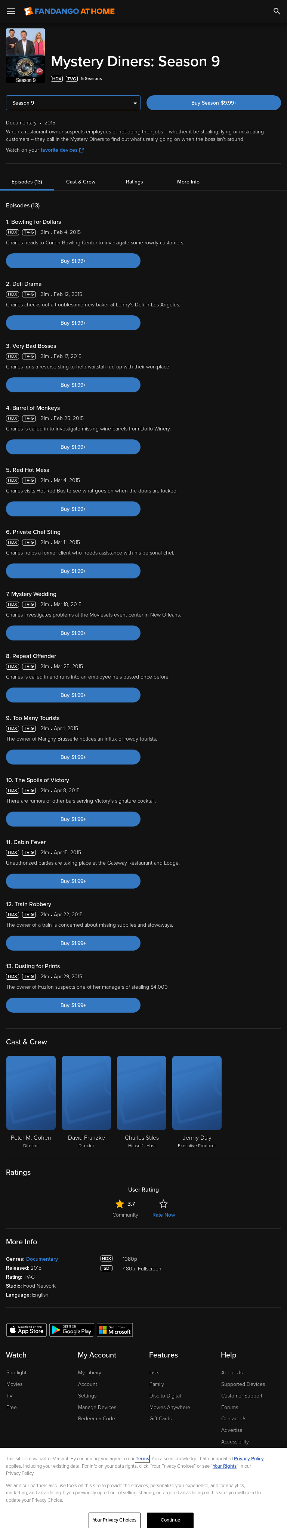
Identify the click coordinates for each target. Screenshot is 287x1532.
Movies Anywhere (169, 1404)
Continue (170, 1520)
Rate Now (163, 1212)
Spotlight (16, 1369)
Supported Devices (243, 1381)
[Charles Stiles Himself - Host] (142, 1100)
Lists (154, 1369)
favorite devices (62, 147)
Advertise (232, 1427)
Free (11, 1404)
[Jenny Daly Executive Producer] (197, 1100)
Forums (229, 1404)
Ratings (134, 179)
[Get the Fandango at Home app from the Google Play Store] (72, 1326)
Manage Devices (97, 1404)
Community (125, 1212)
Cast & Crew (80, 179)
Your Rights (225, 1466)
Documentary (42, 1256)
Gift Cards (160, 1415)
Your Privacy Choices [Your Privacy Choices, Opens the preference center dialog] (115, 1520)
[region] (143, 1490)
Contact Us (233, 1415)
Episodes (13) (27, 179)
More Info (188, 179)
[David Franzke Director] (86, 1100)
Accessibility (235, 1439)
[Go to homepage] (69, 11)
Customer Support (241, 1393)
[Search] (277, 11)
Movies (14, 1381)
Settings (87, 1393)
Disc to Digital (165, 1393)
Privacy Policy (249, 1459)
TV (9, 1393)
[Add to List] (276, 75)
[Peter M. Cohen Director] (31, 1100)
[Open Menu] (11, 11)
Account (87, 1381)
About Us (232, 1369)
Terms (142, 1459)
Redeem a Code (96, 1415)
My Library (89, 1369)
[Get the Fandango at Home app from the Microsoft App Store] (114, 1326)
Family (156, 1381)
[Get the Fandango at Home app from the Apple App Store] (26, 1326)
